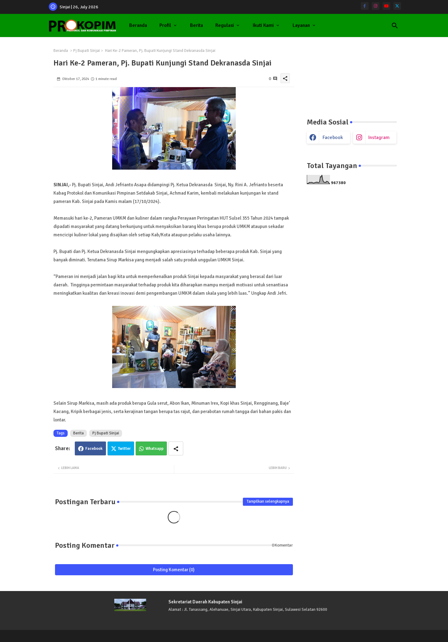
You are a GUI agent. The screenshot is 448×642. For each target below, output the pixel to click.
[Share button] (175, 448)
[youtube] (386, 6)
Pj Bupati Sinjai (86, 50)
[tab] (138, 25)
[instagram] (375, 6)
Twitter (124, 448)
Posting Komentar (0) (174, 569)
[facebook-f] (365, 6)
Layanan (301, 25)
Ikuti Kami (263, 25)
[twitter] (397, 6)
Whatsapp (154, 448)
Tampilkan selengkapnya (268, 501)
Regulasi (224, 25)
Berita (196, 25)
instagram (379, 137)
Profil (165, 25)
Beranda (138, 25)
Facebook (94, 448)
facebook (333, 137)
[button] (395, 25)
